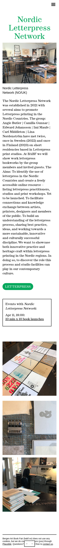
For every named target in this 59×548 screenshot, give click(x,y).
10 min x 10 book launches (24, 319)
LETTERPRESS (18, 286)
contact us (48, 544)
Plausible (7, 544)
